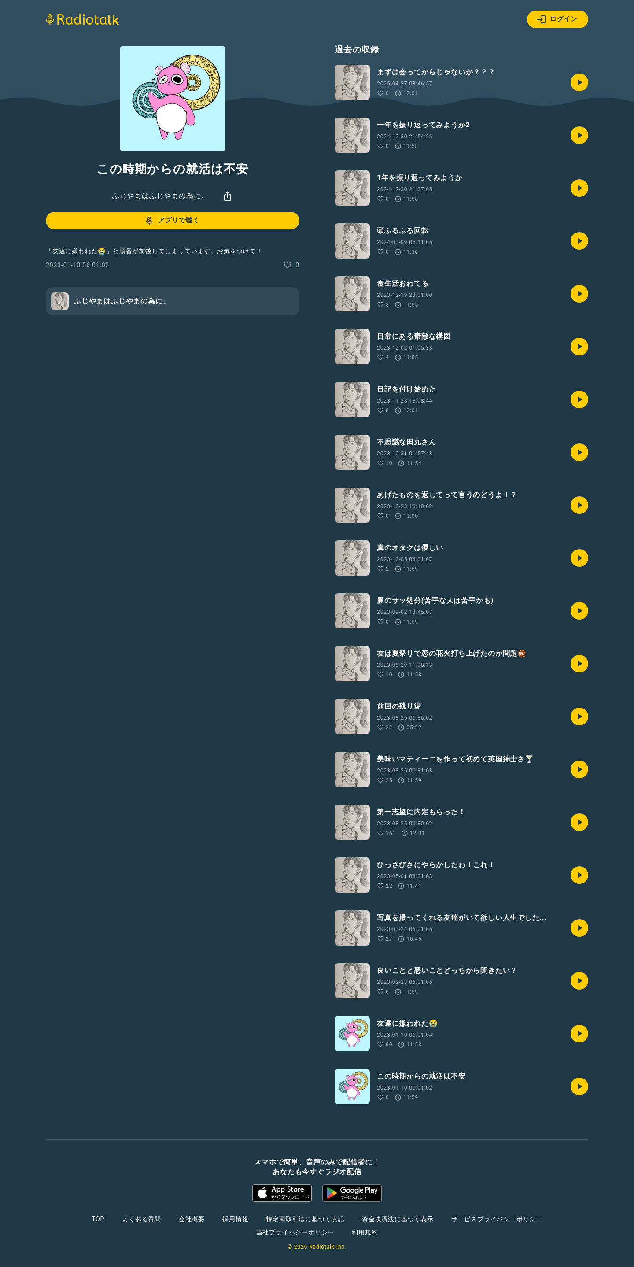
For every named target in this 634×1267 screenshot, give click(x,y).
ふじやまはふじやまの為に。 (160, 196)
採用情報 (235, 1219)
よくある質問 (141, 1219)
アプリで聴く (172, 220)
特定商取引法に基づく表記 (305, 1219)
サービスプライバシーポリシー (496, 1219)
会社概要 (192, 1219)
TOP (98, 1219)
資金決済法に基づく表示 (398, 1219)
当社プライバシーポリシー (295, 1232)
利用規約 (365, 1232)
